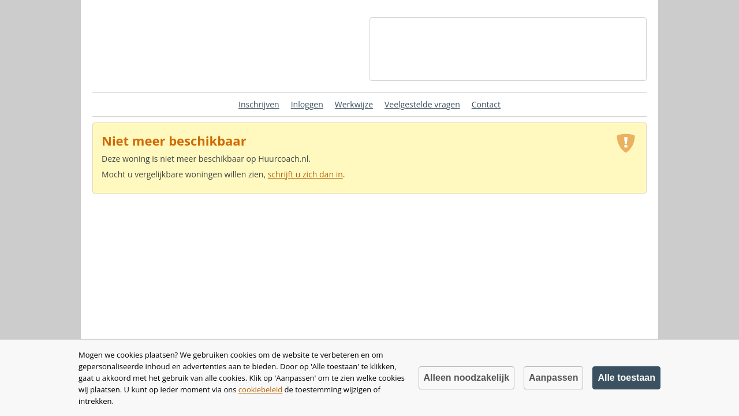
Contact (486, 104)
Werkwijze (354, 104)
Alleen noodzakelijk (466, 377)
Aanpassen (553, 377)
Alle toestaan (626, 377)
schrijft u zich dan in (305, 174)
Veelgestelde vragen (422, 104)
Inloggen (307, 104)
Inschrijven (258, 104)
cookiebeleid (260, 389)
